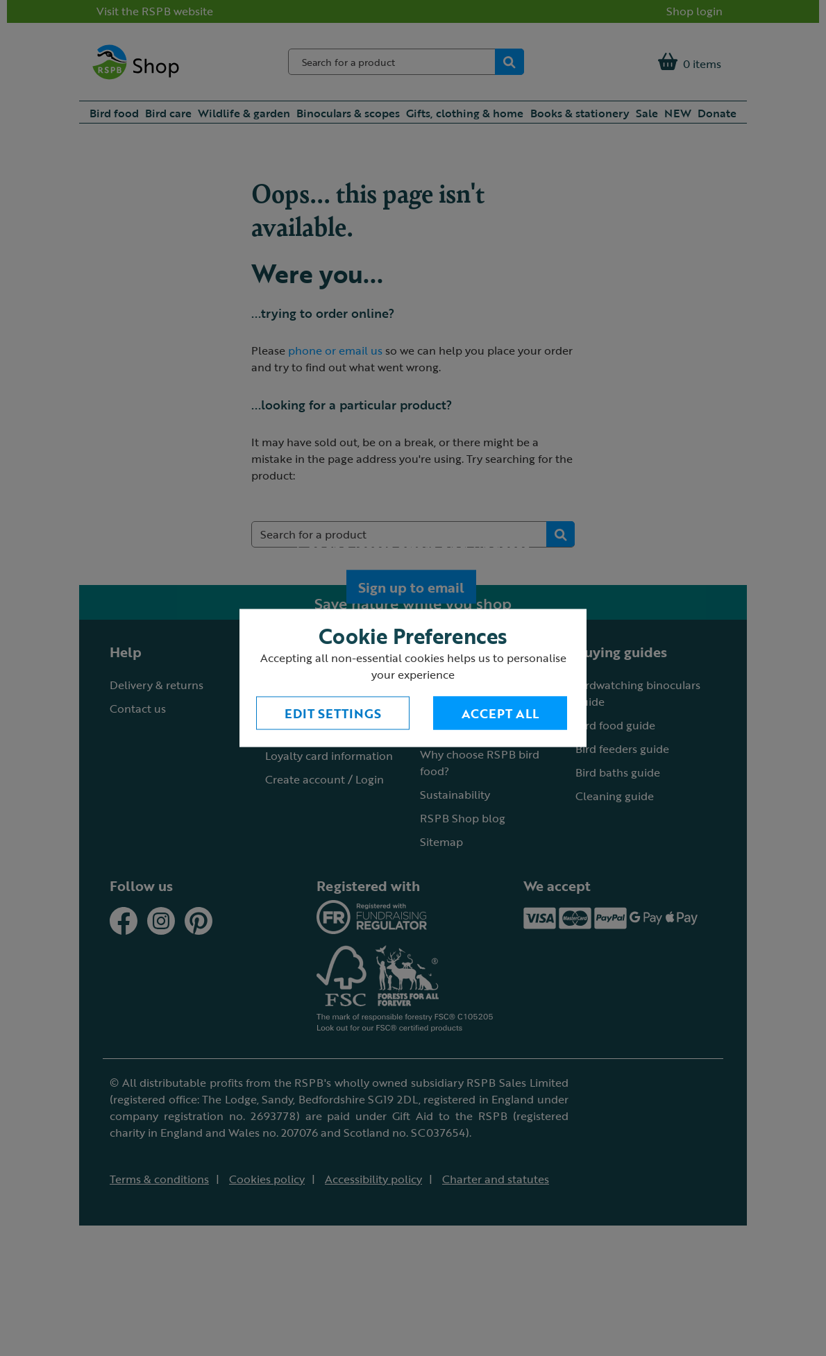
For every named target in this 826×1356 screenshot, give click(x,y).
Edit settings (333, 713)
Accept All (500, 713)
